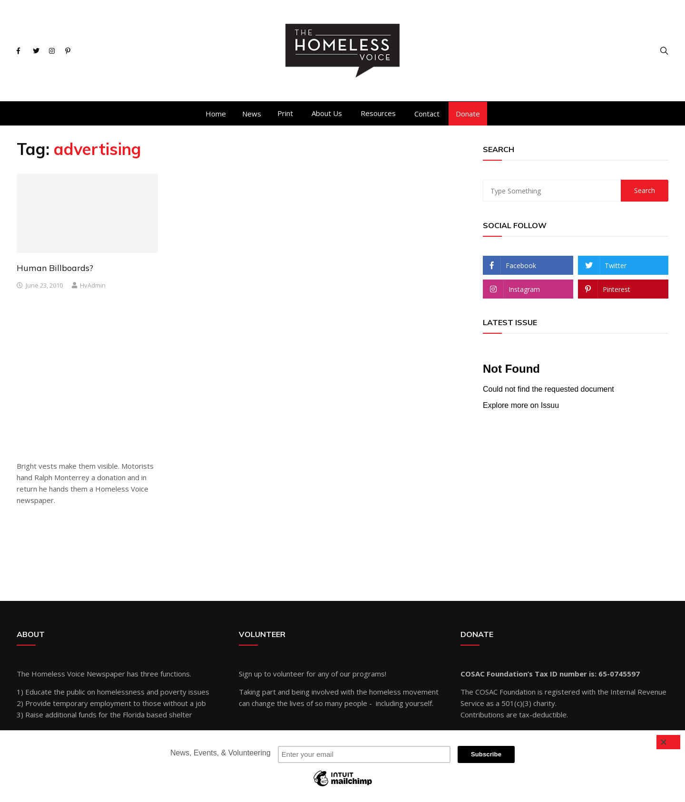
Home (216, 113)
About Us (327, 113)
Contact (427, 113)
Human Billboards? (55, 267)
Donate (468, 113)
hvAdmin (93, 285)
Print (285, 113)
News (251, 113)
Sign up (250, 673)
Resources (378, 113)
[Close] (668, 742)
